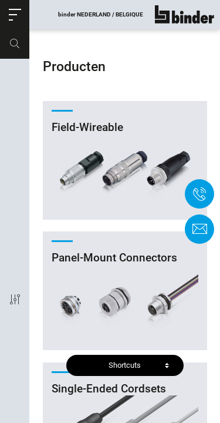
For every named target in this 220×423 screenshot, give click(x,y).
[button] (14, 14)
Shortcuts (125, 365)
